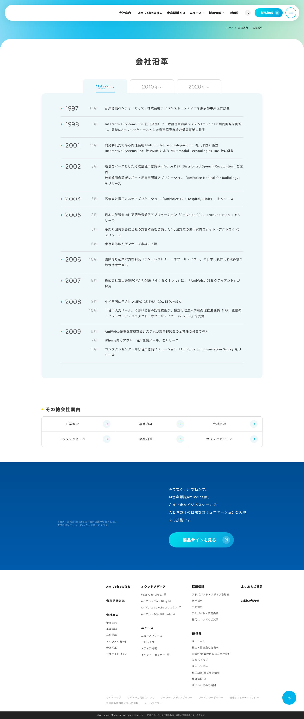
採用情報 (215, 13)
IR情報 (233, 13)
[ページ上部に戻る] (289, 698)
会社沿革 (161, 439)
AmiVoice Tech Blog (154, 601)
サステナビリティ (232, 439)
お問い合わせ (250, 601)
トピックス (148, 642)
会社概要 (235, 424)
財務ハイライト (201, 660)
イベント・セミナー (153, 654)
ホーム (229, 27)
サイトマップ (113, 697)
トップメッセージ (85, 439)
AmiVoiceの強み (150, 13)
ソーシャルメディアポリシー (176, 697)
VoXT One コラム (151, 594)
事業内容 (161, 424)
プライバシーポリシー (211, 697)
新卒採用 (197, 600)
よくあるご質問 (252, 586)
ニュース (196, 13)
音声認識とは (176, 13)
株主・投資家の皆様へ (205, 647)
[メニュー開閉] (290, 12)
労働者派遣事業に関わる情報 (122, 703)
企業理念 (88, 424)
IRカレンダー (200, 666)
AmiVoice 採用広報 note (156, 614)
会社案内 (125, 13)
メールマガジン (153, 703)
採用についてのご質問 (205, 619)
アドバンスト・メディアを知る (210, 594)
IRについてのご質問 (204, 685)
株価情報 (197, 679)
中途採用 (197, 607)
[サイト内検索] (248, 12)
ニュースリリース (151, 635)
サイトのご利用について (140, 697)
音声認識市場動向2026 (103, 521)
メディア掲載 (149, 648)
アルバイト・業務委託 (205, 613)
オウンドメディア (153, 586)
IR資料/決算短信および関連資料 (211, 654)
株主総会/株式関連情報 (206, 672)
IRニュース (198, 641)
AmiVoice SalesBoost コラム (159, 607)
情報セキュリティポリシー (244, 697)
